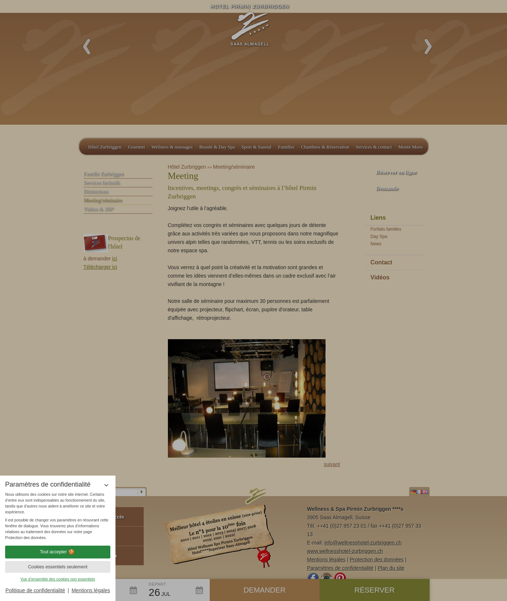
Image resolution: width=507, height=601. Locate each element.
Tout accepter (58, 552)
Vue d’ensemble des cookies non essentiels (58, 579)
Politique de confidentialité (35, 590)
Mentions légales (90, 590)
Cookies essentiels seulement (57, 566)
